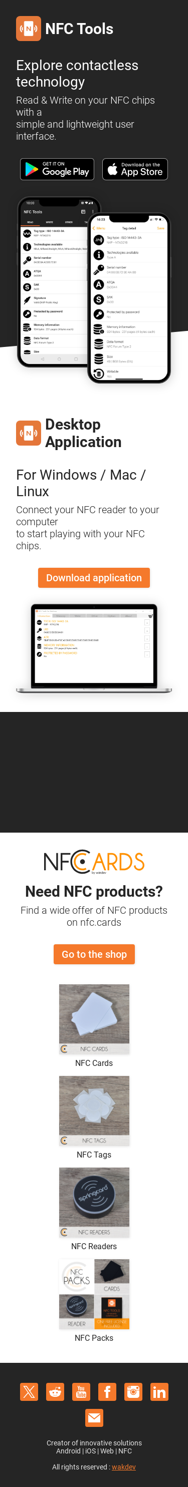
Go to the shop (94, 954)
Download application (94, 578)
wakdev (124, 1467)
